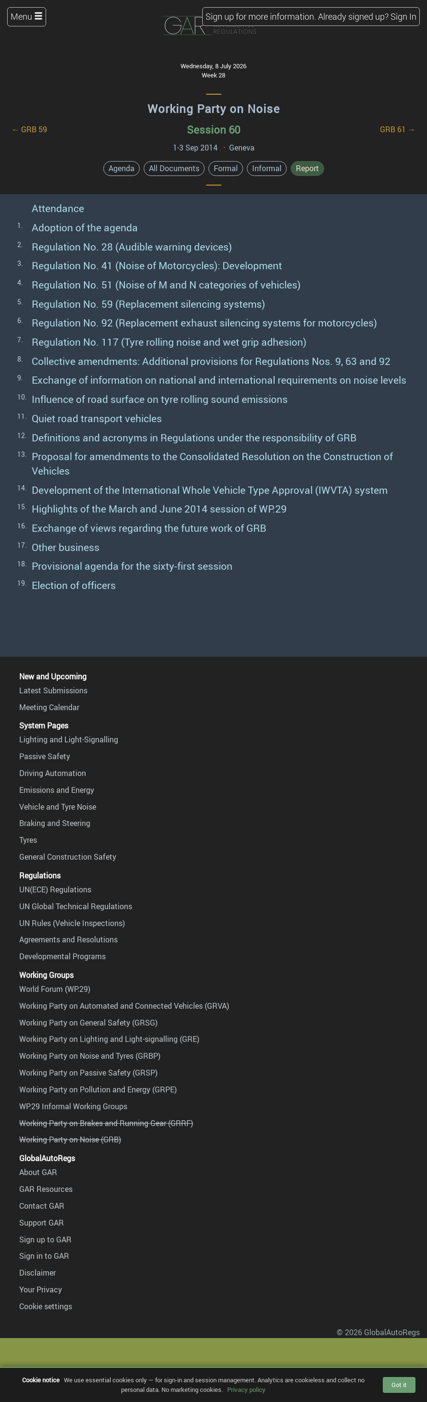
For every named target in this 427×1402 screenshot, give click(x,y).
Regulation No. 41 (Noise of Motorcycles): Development (157, 265)
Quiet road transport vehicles (97, 418)
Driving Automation (52, 773)
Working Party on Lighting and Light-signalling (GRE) (109, 1039)
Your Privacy (40, 1289)
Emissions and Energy (56, 790)
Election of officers (74, 585)
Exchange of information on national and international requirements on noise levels (219, 380)
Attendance (58, 208)
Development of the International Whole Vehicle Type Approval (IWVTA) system (210, 490)
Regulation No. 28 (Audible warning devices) (132, 246)
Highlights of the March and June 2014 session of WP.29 (159, 508)
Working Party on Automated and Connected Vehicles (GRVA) (124, 1006)
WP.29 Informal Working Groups (73, 1106)
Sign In (403, 16)
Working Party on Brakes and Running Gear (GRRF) (106, 1123)
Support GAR (41, 1222)
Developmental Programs (62, 956)
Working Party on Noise (213, 108)
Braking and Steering (54, 823)
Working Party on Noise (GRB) (70, 1139)
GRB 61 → (397, 129)
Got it (399, 1384)
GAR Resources (46, 1189)
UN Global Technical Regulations (75, 906)
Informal (266, 168)
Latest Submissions (53, 690)
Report (307, 168)
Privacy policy (246, 1389)
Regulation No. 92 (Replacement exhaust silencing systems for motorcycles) (204, 322)
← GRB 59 (29, 129)
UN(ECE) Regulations (55, 889)
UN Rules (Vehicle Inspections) (72, 923)
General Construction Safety (67, 856)
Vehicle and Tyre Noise (57, 806)
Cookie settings (45, 1306)
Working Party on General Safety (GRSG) (88, 1022)
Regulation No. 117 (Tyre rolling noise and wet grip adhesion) (169, 342)
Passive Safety (44, 756)
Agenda (121, 168)
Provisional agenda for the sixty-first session (132, 566)
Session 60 (213, 129)
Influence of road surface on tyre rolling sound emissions (160, 399)
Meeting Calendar (49, 707)
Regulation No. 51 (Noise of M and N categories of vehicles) (166, 284)
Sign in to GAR (44, 1256)
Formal (226, 168)
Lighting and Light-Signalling (68, 739)
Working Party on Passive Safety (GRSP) (88, 1072)
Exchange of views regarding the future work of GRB (149, 528)
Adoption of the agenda (85, 227)
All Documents (174, 168)
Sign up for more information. (261, 16)
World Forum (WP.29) (54, 989)
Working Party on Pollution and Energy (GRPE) (98, 1089)
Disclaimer (37, 1272)
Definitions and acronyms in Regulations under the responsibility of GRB (194, 437)
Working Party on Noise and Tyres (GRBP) (89, 1056)
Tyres (28, 840)
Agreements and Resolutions (68, 939)
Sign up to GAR (45, 1239)
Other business (65, 547)
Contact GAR (41, 1206)
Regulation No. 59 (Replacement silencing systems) (148, 304)
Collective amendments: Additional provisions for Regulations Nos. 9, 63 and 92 (211, 361)
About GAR (38, 1172)
